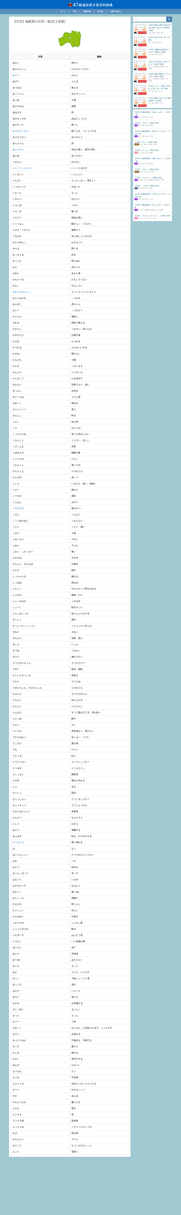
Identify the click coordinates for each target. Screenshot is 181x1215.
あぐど (16, 75)
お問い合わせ (115, 11)
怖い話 (100, 11)
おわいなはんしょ (22, 292)
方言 (74, 11)
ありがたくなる (20, 131)
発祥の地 (86, 11)
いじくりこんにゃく (23, 168)
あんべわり (18, 149)
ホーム (62, 11)
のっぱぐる (18, 842)
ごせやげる (18, 508)
